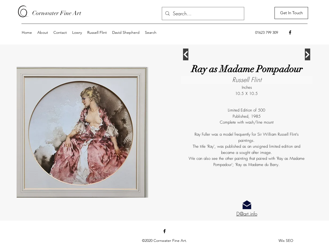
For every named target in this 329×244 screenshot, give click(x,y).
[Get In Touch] (291, 13)
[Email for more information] (247, 204)
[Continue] (185, 54)
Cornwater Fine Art (56, 13)
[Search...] (203, 13)
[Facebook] (290, 32)
